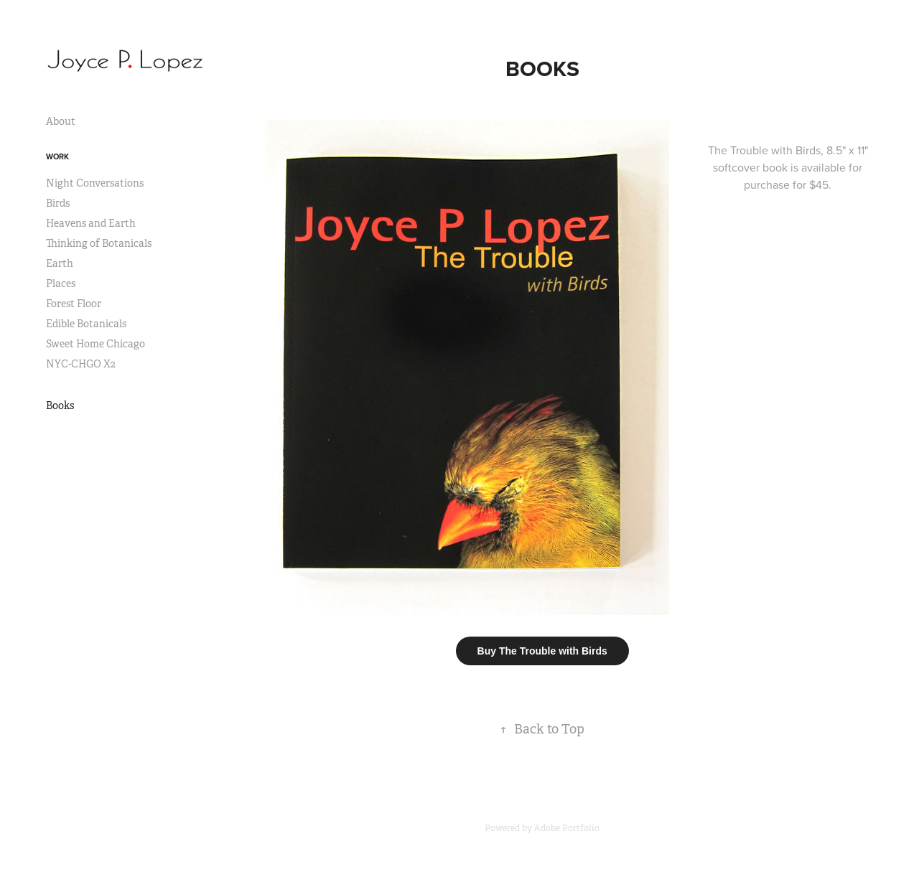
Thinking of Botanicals (98, 243)
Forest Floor (73, 303)
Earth (59, 263)
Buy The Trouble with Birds (542, 651)
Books (60, 405)
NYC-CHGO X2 (81, 363)
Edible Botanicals (86, 323)
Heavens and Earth (91, 223)
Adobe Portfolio (567, 828)
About (60, 121)
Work (57, 156)
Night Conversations (95, 183)
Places (60, 283)
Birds (58, 203)
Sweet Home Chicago (95, 343)
